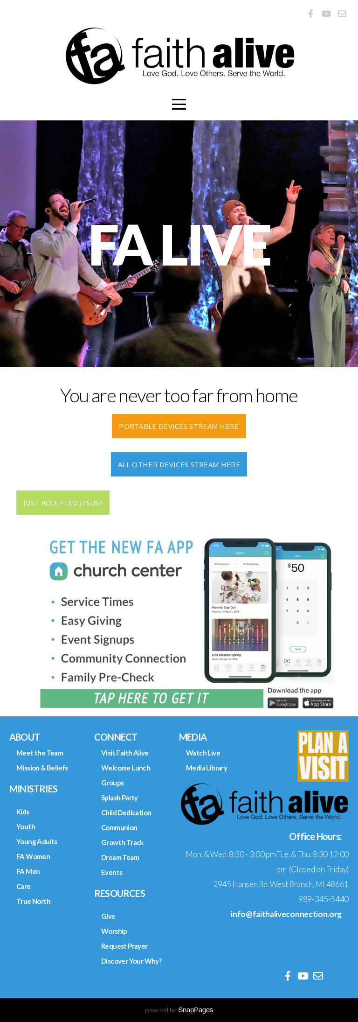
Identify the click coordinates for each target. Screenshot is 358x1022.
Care (23, 886)
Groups (112, 782)
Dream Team (120, 857)
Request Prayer (124, 946)
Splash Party (119, 797)
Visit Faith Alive (125, 753)
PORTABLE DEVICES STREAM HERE (179, 426)
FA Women (33, 856)
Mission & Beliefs (42, 767)
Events (111, 872)
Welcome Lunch (125, 767)
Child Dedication (126, 812)
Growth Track (122, 842)
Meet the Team (39, 753)
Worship (114, 931)
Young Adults (36, 841)
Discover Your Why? (131, 961)
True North (33, 901)
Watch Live (203, 753)
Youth (25, 826)
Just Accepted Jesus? (63, 502)
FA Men (28, 871)
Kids (22, 811)
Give (108, 916)
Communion (119, 827)
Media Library (206, 767)
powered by (179, 1010)
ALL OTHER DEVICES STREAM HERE (179, 464)
